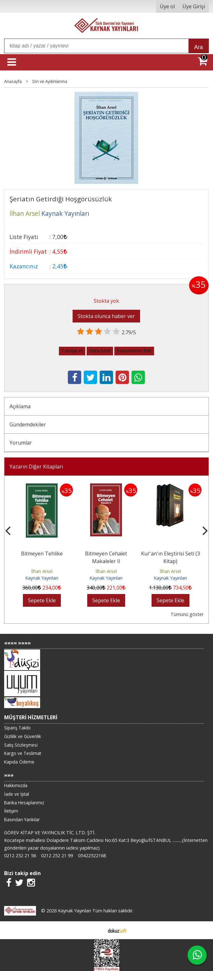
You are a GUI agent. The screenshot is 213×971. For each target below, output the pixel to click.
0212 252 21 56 (20, 855)
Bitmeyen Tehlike (42, 553)
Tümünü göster (187, 614)
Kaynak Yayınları (41, 578)
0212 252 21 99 (57, 855)
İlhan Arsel (42, 571)
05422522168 (92, 855)
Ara (198, 47)
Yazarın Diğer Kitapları (36, 466)
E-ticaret (96, 930)
